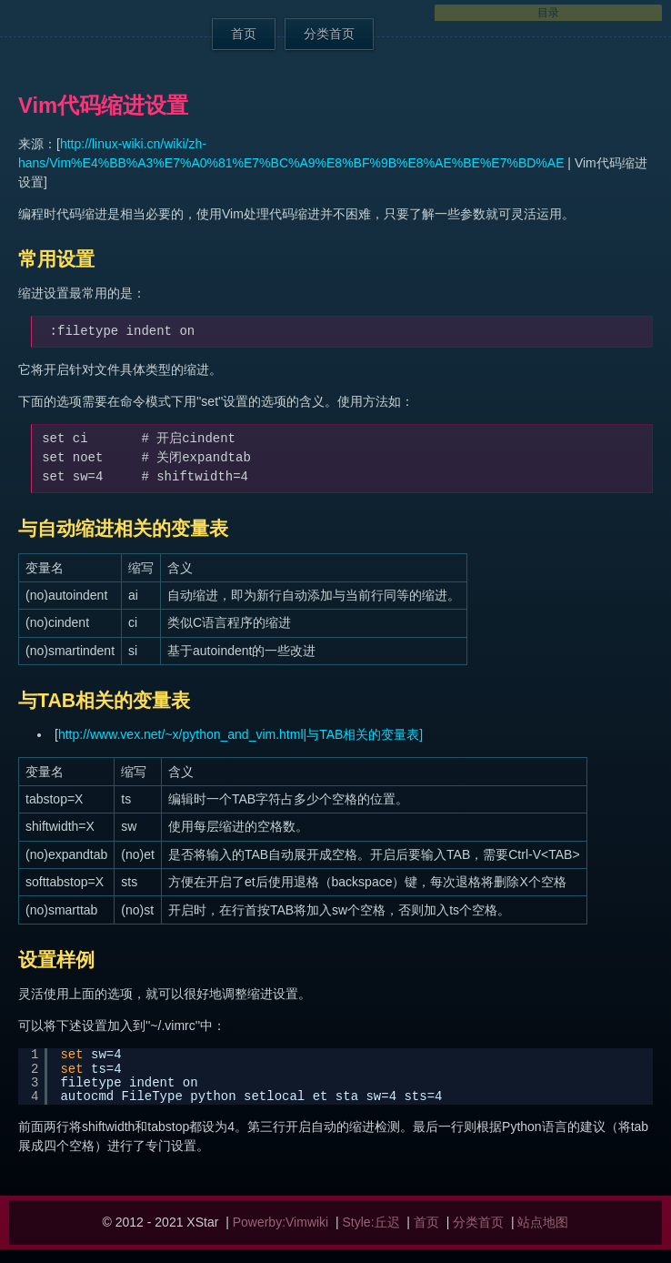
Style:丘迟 (371, 1222)
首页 (243, 33)
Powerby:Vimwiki (281, 1222)
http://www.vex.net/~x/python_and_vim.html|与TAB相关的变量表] (240, 734)
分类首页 (329, 33)
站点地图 (542, 1222)
